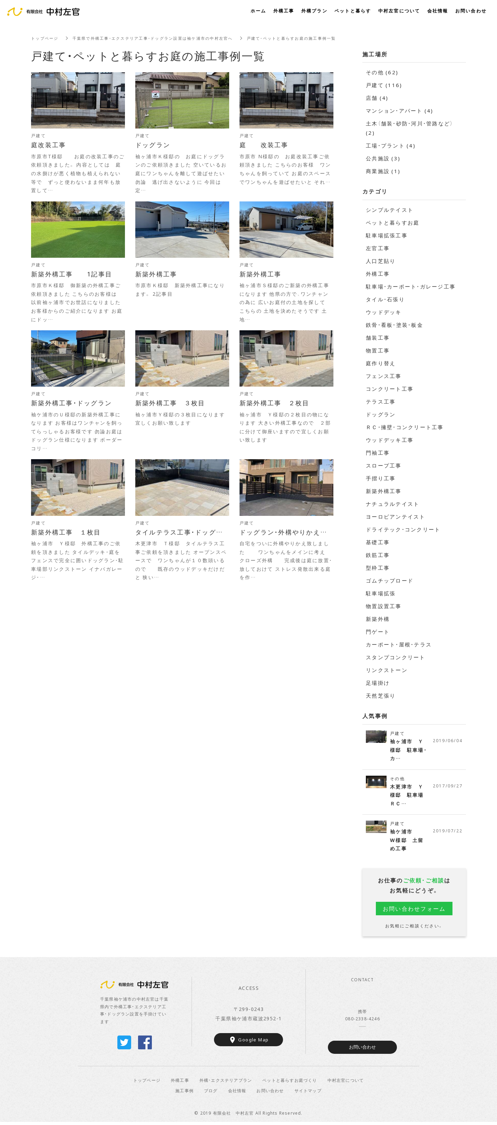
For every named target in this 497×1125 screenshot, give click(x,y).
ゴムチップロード (389, 580)
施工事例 (184, 1093)
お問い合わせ (362, 1050)
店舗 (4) (377, 98)
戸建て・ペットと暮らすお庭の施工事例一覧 (309, 38)
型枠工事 (378, 567)
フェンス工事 (384, 376)
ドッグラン (381, 414)
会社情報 (237, 1093)
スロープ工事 (384, 465)
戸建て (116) (384, 85)
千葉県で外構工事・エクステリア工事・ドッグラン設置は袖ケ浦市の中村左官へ (161, 38)
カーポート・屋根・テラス (399, 644)
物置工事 (378, 350)
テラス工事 (381, 401)
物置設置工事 (384, 606)
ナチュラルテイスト (392, 504)
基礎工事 (378, 542)
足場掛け (378, 683)
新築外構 (378, 619)
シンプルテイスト (389, 210)
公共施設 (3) (383, 158)
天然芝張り (381, 695)
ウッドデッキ (384, 312)
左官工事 (378, 248)
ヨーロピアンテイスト (396, 516)
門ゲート (378, 631)
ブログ (211, 1093)
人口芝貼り (381, 261)
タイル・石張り (385, 299)
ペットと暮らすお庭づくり (289, 1083)
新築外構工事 (384, 491)
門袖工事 (378, 452)
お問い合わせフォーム (414, 911)
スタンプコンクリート (396, 657)
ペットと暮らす (352, 10)
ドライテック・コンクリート (403, 529)
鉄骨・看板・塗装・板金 (394, 325)
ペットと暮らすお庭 (392, 222)
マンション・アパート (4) (399, 110)
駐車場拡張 (381, 593)
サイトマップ (308, 1093)
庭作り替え (381, 363)
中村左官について (346, 1083)
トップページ (46, 38)
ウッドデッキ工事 (389, 440)
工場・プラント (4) (391, 145)
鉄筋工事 (378, 555)
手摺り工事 (381, 478)
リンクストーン (387, 670)
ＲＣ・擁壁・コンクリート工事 (405, 427)
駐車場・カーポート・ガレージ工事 (411, 286)
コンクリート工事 (389, 389)
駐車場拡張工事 (387, 235)
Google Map (253, 1042)
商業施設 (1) (383, 171)
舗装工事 (378, 337)
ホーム (258, 10)
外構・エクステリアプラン (225, 1083)
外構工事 (378, 273)
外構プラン (314, 10)
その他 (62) (382, 72)
